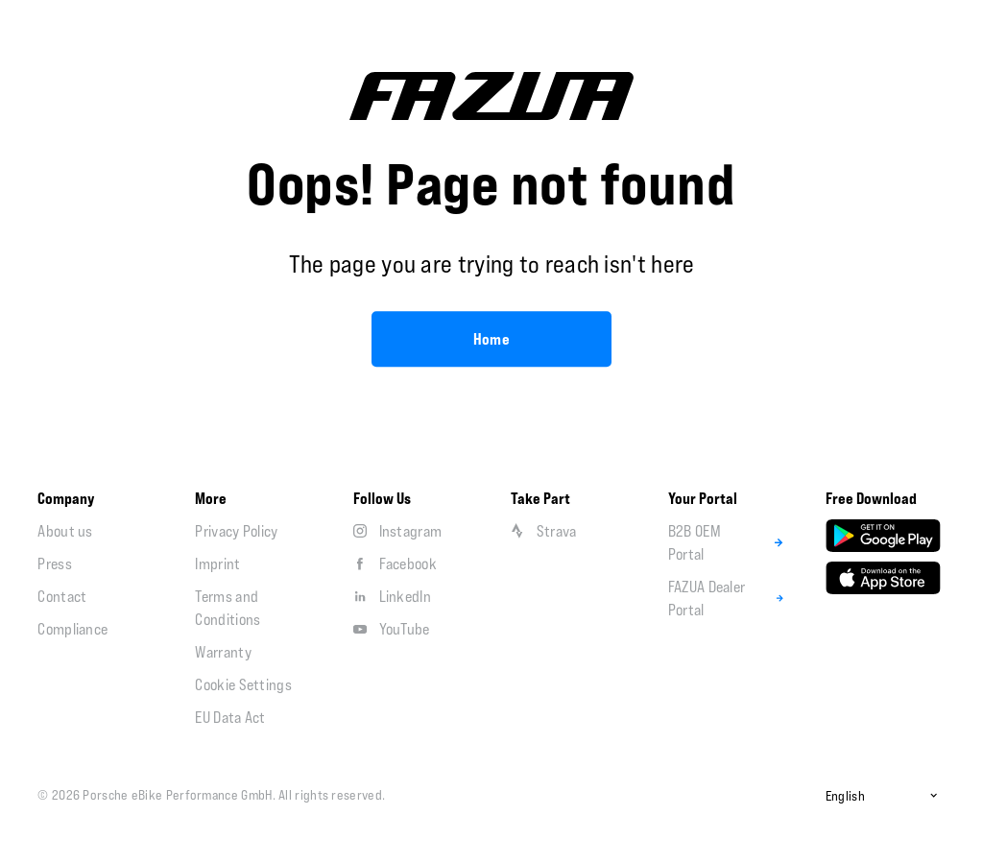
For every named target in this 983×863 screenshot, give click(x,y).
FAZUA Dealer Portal (728, 598)
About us (64, 530)
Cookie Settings (243, 684)
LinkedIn (392, 596)
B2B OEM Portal (728, 542)
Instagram (398, 530)
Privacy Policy (236, 530)
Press (54, 563)
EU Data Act (230, 717)
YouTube (391, 628)
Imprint (217, 563)
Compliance (72, 628)
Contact (61, 596)
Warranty (223, 651)
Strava (544, 530)
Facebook (395, 563)
